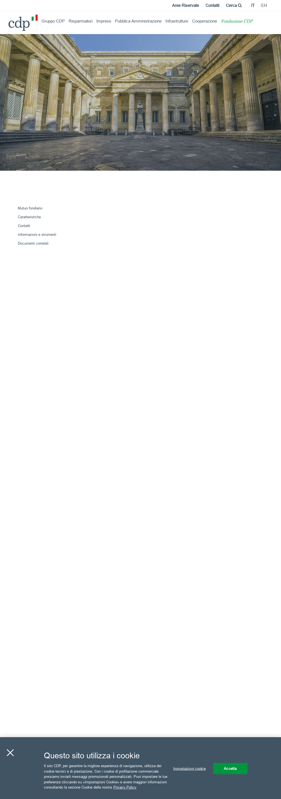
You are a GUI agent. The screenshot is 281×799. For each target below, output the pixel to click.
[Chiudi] (10, 753)
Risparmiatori (80, 21)
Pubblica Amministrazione (138, 21)
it (253, 5)
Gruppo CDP (53, 21)
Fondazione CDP (236, 22)
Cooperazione (204, 21)
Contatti (212, 5)
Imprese (103, 21)
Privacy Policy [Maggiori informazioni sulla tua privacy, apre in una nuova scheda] (124, 787)
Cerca (234, 5)
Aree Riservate (185, 5)
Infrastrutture (176, 21)
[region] (140, 768)
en (264, 5)
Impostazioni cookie (189, 768)
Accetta (230, 768)
